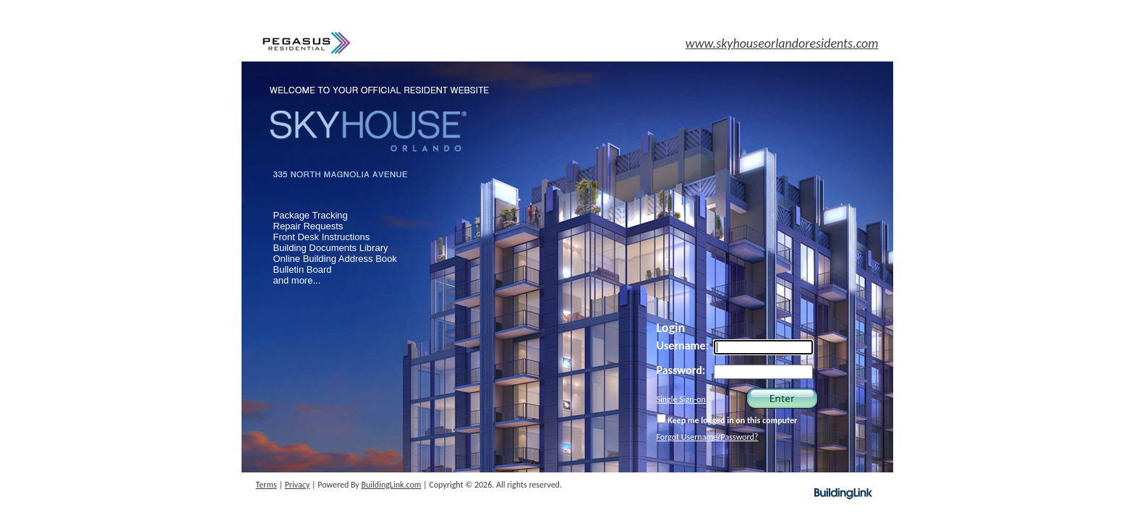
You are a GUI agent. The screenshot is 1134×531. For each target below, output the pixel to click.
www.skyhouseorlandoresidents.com (782, 43)
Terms (266, 485)
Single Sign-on (681, 399)
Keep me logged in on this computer (727, 419)
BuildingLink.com (392, 485)
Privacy (297, 485)
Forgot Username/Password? (708, 437)
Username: (683, 345)
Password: (681, 370)
